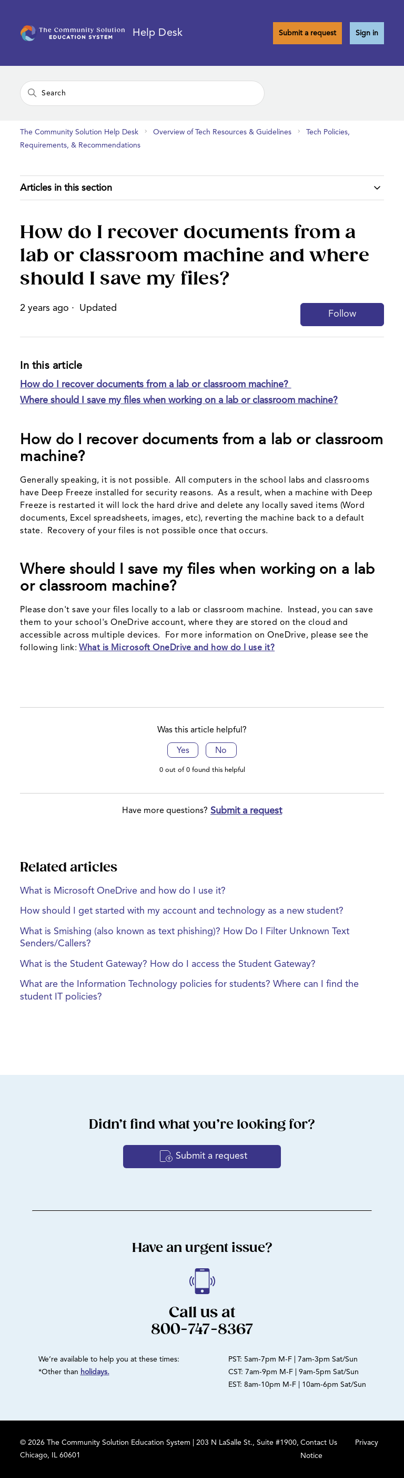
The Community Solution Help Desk (79, 132)
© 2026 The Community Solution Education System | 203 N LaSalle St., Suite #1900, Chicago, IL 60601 (159, 1449)
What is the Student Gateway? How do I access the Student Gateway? (168, 964)
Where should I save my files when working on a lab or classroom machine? (179, 400)
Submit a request (307, 33)
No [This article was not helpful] (221, 751)
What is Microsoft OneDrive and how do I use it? (177, 648)
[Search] (142, 93)
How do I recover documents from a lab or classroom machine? (155, 384)
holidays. (94, 1372)
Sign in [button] (367, 33)
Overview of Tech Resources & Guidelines (222, 132)
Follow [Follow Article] (342, 314)
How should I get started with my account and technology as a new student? (182, 911)
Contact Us (318, 1442)
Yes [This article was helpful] (183, 751)
